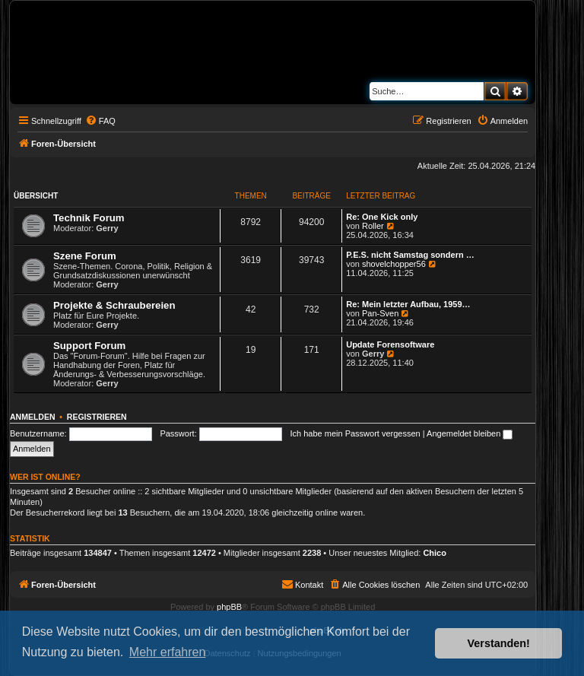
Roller (373, 225)
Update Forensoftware (390, 344)
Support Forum (89, 345)
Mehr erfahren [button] (167, 652)
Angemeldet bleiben (470, 433)
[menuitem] (100, 121)
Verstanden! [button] (499, 643)
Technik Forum (89, 218)
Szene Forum (84, 256)
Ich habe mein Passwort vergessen (355, 433)
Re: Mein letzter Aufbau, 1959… (408, 304)
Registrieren (97, 416)
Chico (434, 552)
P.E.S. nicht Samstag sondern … (410, 254)
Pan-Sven (380, 313)
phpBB (229, 606)
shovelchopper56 (394, 263)
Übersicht (36, 196)
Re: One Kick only (381, 216)
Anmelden (33, 416)
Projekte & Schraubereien (114, 305)
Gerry (107, 228)
